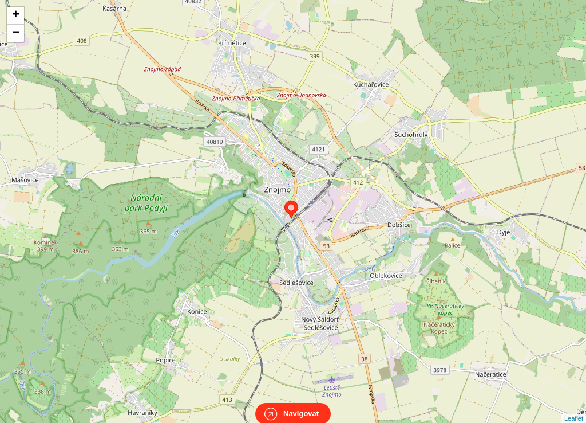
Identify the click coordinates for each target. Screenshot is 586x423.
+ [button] (15, 15)
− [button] (15, 33)
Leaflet (573, 408)
